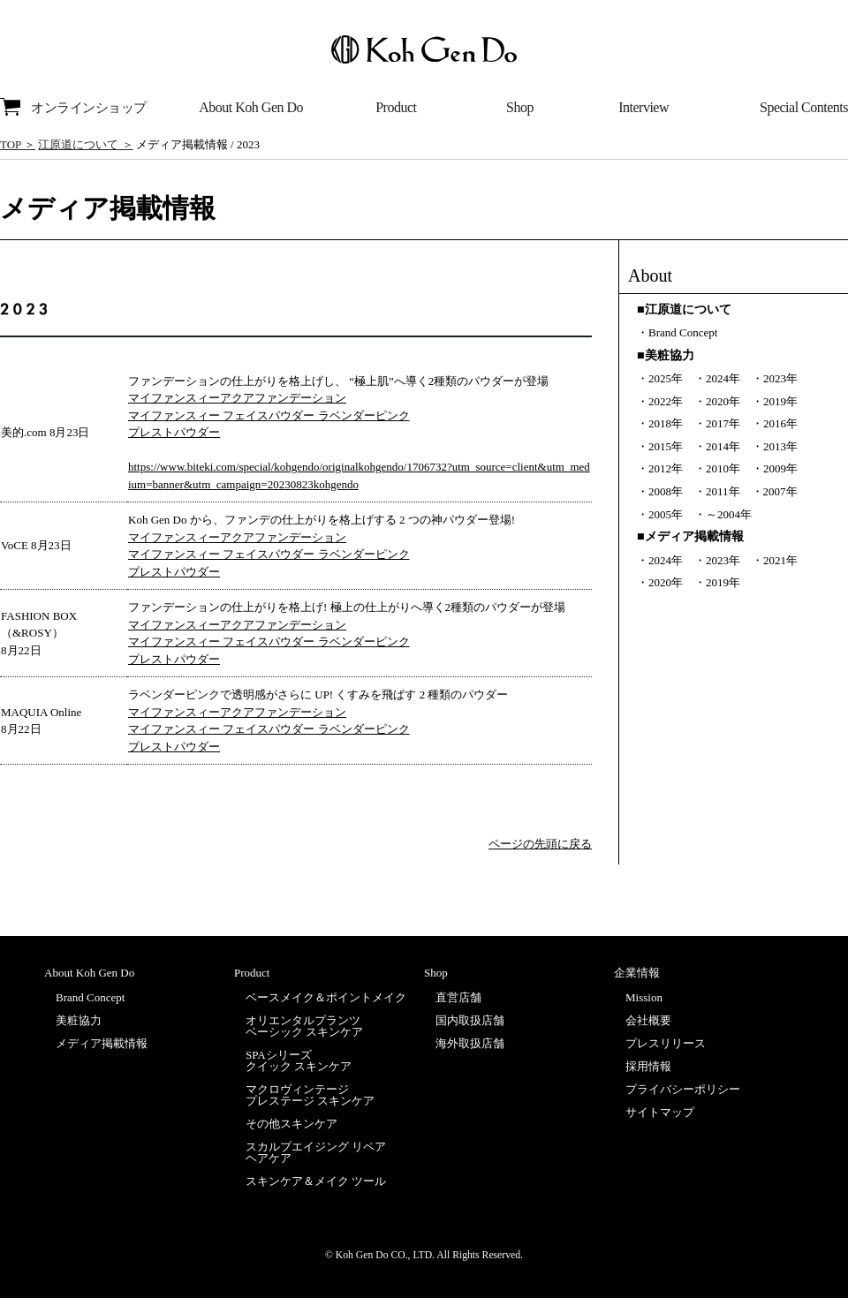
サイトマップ (659, 1112)
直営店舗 (458, 997)
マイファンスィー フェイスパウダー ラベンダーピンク (269, 415)
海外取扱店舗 (469, 1043)
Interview (643, 107)
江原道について (78, 144)
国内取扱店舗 (469, 1020)
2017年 (723, 423)
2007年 (780, 491)
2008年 (665, 491)
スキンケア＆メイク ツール (316, 1181)
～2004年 (729, 514)
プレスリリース (665, 1043)
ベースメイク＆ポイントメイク (326, 997)
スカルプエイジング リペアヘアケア (316, 1152)
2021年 (780, 560)
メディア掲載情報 (102, 1043)
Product (395, 107)
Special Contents (804, 107)
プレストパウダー (174, 432)
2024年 (723, 378)
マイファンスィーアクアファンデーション (237, 397)
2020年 (723, 401)
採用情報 (648, 1066)
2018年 (665, 423)
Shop (520, 107)
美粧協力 (79, 1020)
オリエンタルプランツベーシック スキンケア (304, 1026)
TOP (10, 144)
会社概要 (648, 1020)
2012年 (665, 468)
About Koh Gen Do (251, 107)
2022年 (665, 401)
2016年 (780, 423)
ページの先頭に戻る (540, 843)
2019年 (780, 401)
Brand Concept (682, 332)
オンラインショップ (73, 107)
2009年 (780, 468)
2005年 (665, 514)
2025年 (665, 378)
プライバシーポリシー (682, 1089)
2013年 (780, 446)
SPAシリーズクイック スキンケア (299, 1060)
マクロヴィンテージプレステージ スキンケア (310, 1095)
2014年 (723, 446)
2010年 (723, 468)
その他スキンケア (291, 1123)
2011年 (723, 491)
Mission (643, 997)
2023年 (780, 378)
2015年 (665, 446)
